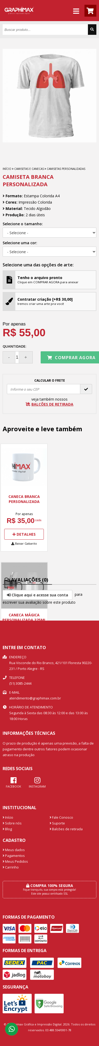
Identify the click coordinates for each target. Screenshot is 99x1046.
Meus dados (14, 850)
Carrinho (11, 867)
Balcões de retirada (66, 829)
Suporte (57, 823)
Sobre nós (12, 823)
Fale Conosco (61, 817)
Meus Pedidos (15, 861)
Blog (7, 829)
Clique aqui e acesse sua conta (37, 594)
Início (7, 169)
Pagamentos (14, 855)
